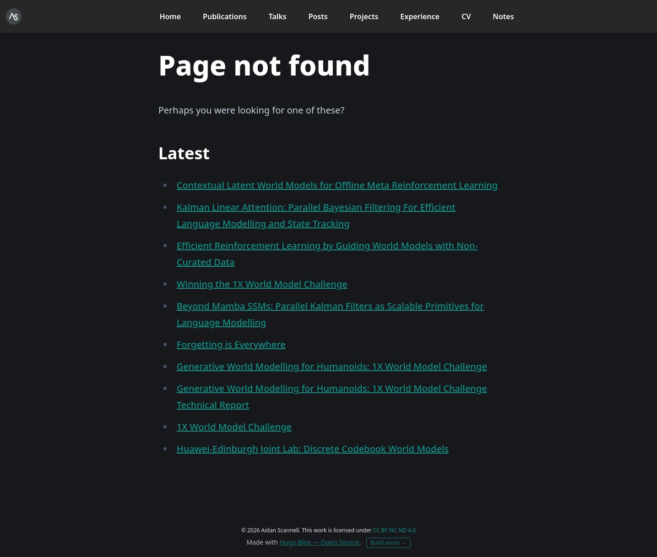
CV (466, 16)
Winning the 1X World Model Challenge (262, 284)
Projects (364, 16)
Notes (503, 16)
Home (170, 16)
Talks (278, 16)
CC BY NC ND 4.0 (394, 530)
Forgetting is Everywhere (231, 344)
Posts (318, 16)
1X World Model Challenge (234, 427)
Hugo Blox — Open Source (319, 542)
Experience (420, 16)
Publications (225, 16)
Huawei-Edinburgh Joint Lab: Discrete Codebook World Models (313, 449)
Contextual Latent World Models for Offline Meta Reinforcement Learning (337, 185)
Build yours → (388, 542)
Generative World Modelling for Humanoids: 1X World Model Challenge (332, 366)
